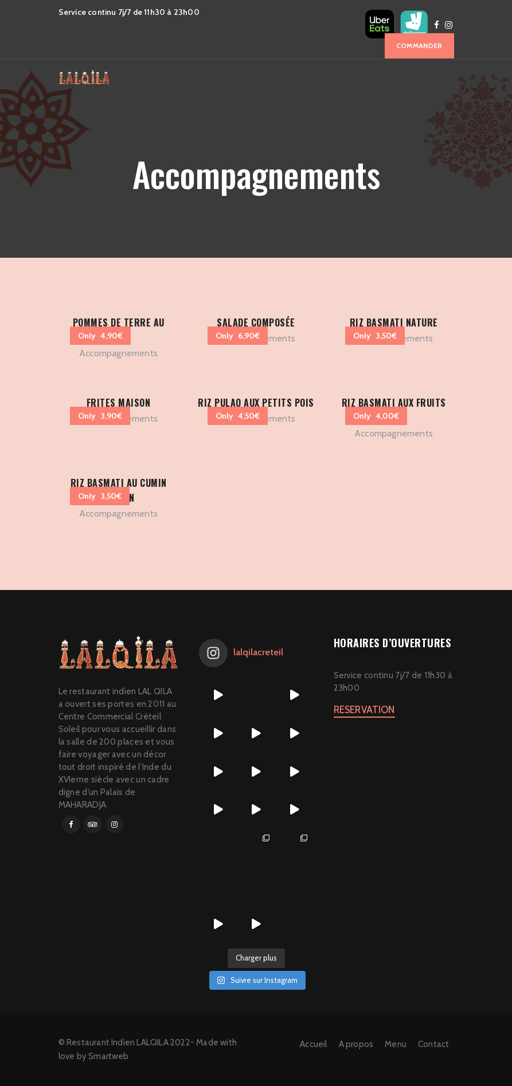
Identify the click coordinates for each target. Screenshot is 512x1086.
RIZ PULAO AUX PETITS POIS (256, 403)
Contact (433, 1044)
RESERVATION (364, 709)
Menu (396, 1044)
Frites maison (119, 403)
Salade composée (256, 322)
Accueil (313, 1044)
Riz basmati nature (394, 322)
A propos (356, 1044)
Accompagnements (118, 353)
